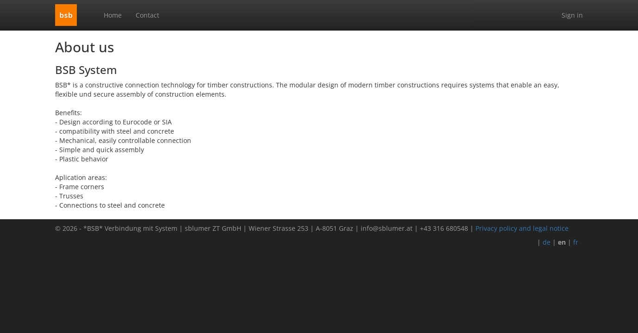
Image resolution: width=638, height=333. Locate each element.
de (546, 242)
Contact (147, 15)
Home (113, 15)
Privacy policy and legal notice (522, 228)
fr (575, 242)
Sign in (572, 15)
